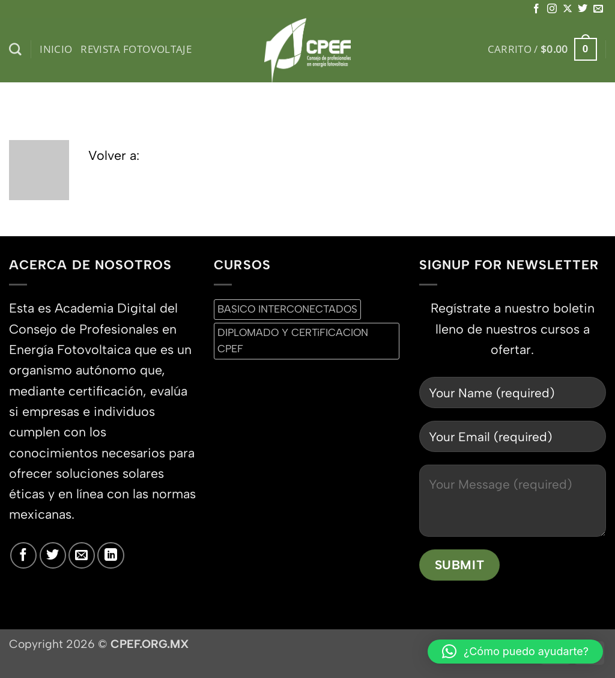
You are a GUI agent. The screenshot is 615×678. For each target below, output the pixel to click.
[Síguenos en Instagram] (552, 9)
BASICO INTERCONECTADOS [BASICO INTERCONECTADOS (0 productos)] (287, 309)
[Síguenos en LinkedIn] (110, 555)
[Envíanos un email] (598, 9)
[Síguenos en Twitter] (582, 9)
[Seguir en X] (567, 9)
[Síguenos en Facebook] (536, 9)
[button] (542, 49)
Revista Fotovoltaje (136, 49)
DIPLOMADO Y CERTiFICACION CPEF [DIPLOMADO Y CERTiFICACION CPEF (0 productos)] (292, 340)
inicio (56, 49)
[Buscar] (15, 49)
